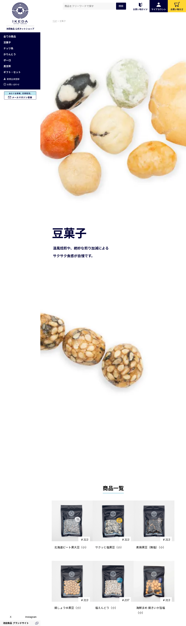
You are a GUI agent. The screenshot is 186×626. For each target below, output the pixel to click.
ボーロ (7, 60)
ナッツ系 (8, 48)
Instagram (30, 617)
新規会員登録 (11, 79)
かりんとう (10, 54)
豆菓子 (7, 42)
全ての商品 (10, 36)
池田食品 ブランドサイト (16, 623)
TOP (55, 21)
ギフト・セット (12, 72)
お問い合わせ (11, 84)
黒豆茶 (7, 66)
